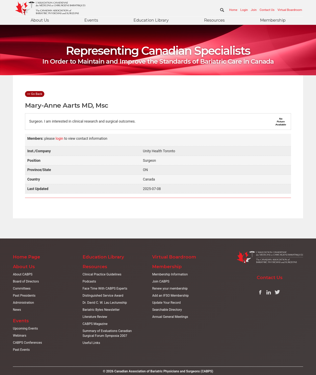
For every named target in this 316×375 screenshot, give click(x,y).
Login (244, 10)
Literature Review (95, 317)
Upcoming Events (25, 328)
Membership (273, 20)
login (59, 139)
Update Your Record (166, 303)
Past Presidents (24, 295)
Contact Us (267, 10)
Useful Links (91, 343)
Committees (21, 288)
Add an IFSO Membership (170, 295)
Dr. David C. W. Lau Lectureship (105, 303)
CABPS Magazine (95, 324)
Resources (214, 20)
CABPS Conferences (27, 343)
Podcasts (89, 281)
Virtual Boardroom (290, 10)
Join (254, 10)
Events (91, 20)
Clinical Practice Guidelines (102, 274)
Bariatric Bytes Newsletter (101, 310)
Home (233, 10)
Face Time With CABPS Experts (105, 288)
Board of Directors (26, 281)
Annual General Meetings (170, 317)
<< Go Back (34, 94)
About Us (40, 20)
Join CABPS (160, 281)
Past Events (21, 350)
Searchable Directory (167, 310)
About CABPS (22, 274)
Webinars (19, 335)
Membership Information (170, 274)
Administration (23, 303)
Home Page (26, 257)
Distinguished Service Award (103, 295)
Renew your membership (170, 288)
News (17, 310)
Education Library (151, 20)
